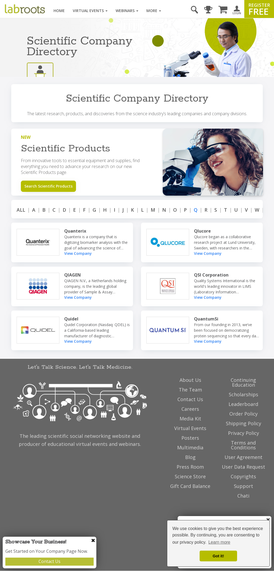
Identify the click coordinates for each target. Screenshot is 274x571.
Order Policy (243, 413)
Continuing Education (243, 382)
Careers (190, 408)
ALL (21, 210)
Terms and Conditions (243, 445)
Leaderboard (243, 404)
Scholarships (243, 394)
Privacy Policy (243, 433)
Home (59, 10)
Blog (190, 457)
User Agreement (243, 457)
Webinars (127, 10)
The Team (190, 389)
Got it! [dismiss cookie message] (218, 556)
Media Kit (190, 418)
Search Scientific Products (48, 186)
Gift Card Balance (190, 486)
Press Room (190, 466)
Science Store (190, 476)
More (153, 10)
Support (243, 486)
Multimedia (190, 447)
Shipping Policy (243, 423)
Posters (190, 437)
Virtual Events (90, 10)
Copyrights (243, 476)
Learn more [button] (219, 542)
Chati (243, 495)
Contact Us (49, 561)
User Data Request (243, 466)
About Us (190, 380)
